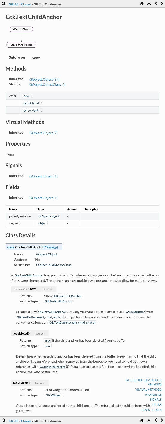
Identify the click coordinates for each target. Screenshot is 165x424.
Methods (155, 384)
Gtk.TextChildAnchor (144, 380)
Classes (26, 4)
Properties (153, 394)
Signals (156, 399)
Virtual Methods (148, 389)
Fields (157, 404)
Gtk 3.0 (13, 4)
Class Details (151, 410)
